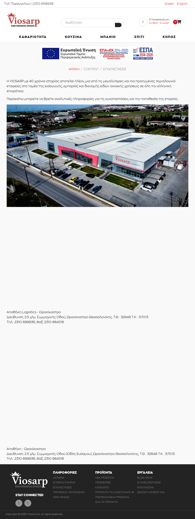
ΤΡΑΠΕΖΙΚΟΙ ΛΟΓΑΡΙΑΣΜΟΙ (69, 492)
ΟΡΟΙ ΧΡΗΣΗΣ (61, 497)
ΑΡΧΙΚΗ (74, 69)
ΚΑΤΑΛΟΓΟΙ (102, 487)
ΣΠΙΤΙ (139, 37)
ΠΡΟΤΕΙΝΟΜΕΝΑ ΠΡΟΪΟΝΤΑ (112, 497)
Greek (169, 3)
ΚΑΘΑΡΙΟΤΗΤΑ (33, 37)
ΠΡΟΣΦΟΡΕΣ (103, 482)
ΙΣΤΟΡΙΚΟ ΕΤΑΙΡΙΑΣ (64, 482)
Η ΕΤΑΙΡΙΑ (58, 477)
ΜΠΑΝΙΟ (108, 37)
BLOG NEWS (144, 477)
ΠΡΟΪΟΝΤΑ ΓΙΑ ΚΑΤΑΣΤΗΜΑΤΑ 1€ (114, 492)
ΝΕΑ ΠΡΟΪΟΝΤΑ (104, 477)
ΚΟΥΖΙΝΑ (73, 37)
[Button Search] (118, 25)
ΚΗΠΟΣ (169, 37)
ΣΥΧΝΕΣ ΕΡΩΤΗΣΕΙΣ (149, 482)
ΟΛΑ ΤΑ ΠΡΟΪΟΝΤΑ (106, 502)
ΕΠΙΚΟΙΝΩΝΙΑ (145, 487)
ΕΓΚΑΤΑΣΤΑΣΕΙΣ (62, 487)
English (182, 3)
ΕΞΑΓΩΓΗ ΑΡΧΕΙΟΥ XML (151, 492)
